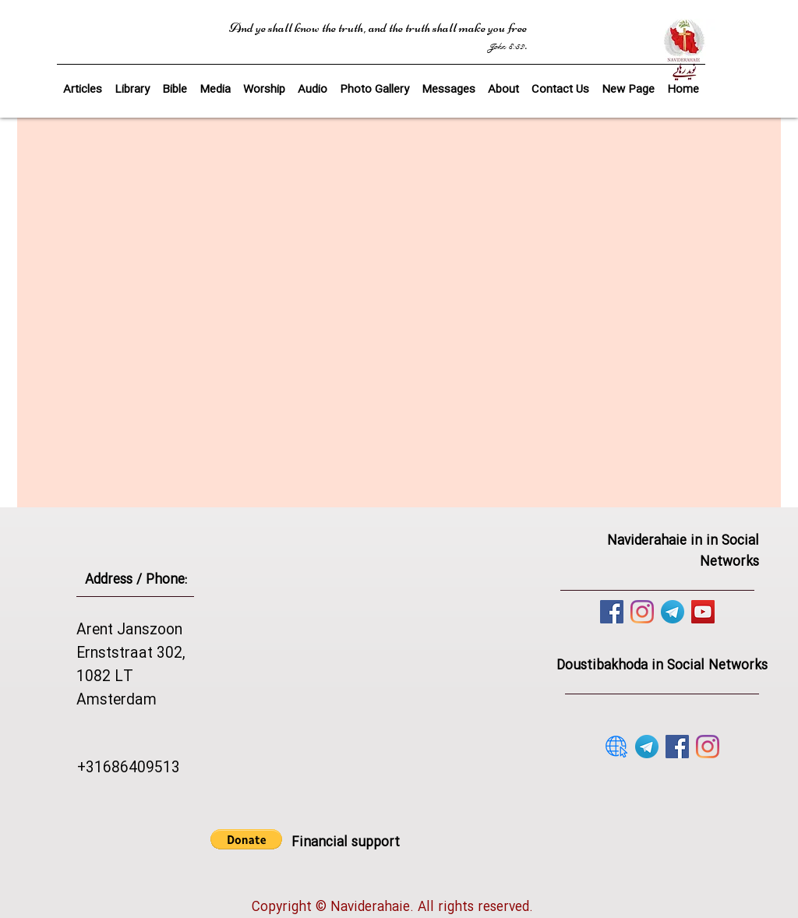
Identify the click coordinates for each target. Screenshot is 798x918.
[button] (174, 82)
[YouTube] (703, 611)
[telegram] (672, 611)
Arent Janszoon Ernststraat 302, (130, 642)
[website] (616, 746)
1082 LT (104, 677)
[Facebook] (611, 611)
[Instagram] (642, 611)
